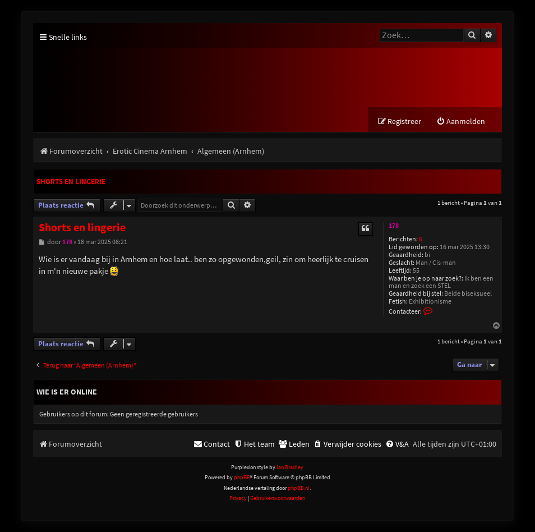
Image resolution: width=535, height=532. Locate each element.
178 (394, 226)
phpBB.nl (299, 488)
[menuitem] (460, 121)
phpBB (242, 477)
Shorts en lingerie (70, 181)
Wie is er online (66, 392)
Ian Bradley (289, 467)
